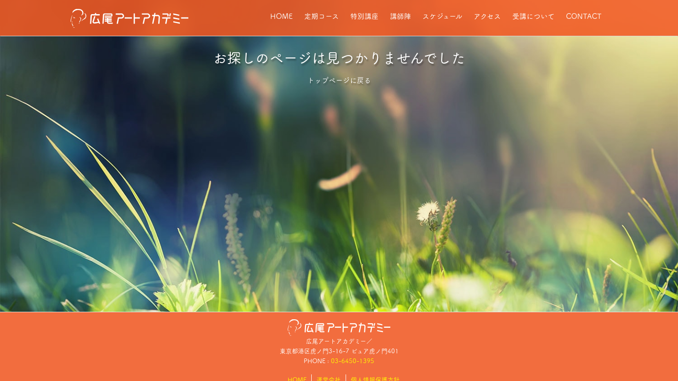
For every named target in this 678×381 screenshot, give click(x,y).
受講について (533, 16)
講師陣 (400, 16)
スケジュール (442, 16)
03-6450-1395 (352, 360)
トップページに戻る (339, 80)
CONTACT (584, 16)
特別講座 (364, 16)
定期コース (321, 16)
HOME (281, 16)
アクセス (487, 16)
